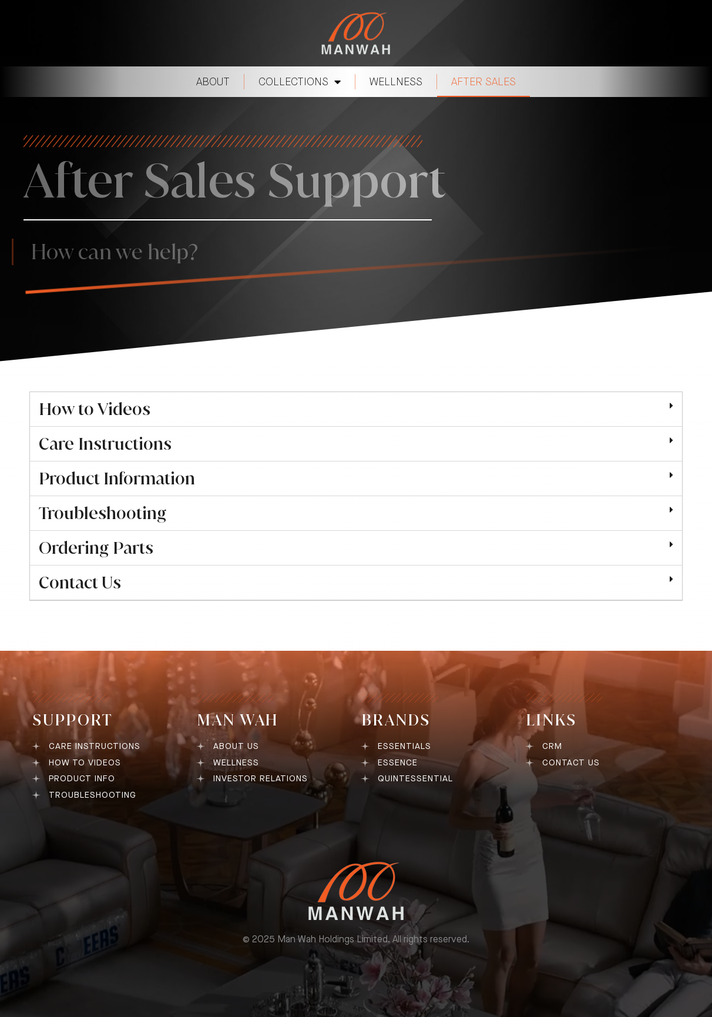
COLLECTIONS (299, 82)
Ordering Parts (96, 548)
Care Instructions (105, 444)
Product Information (117, 478)
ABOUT (213, 82)
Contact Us (80, 582)
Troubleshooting (102, 513)
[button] (356, 409)
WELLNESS (396, 82)
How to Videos (94, 409)
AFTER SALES (483, 82)
